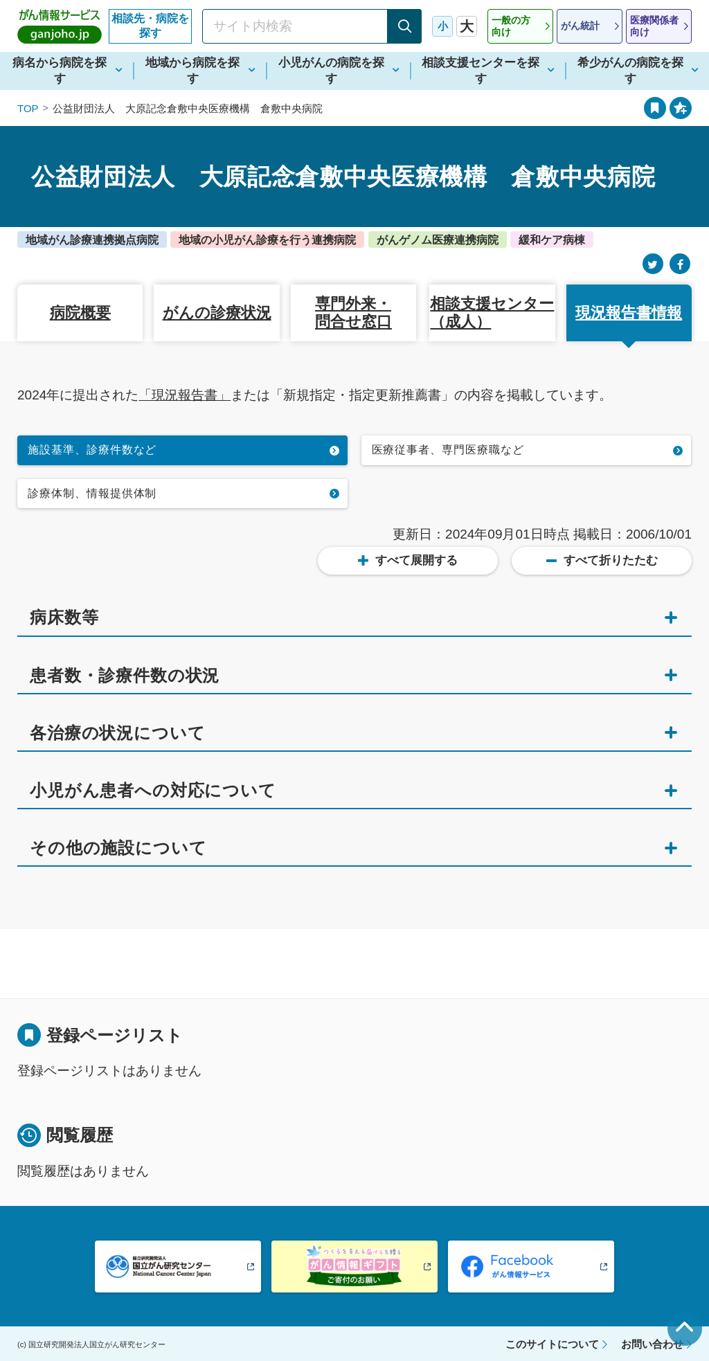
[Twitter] (653, 264)
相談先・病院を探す (150, 25)
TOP (28, 108)
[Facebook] (680, 264)
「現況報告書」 (184, 395)
